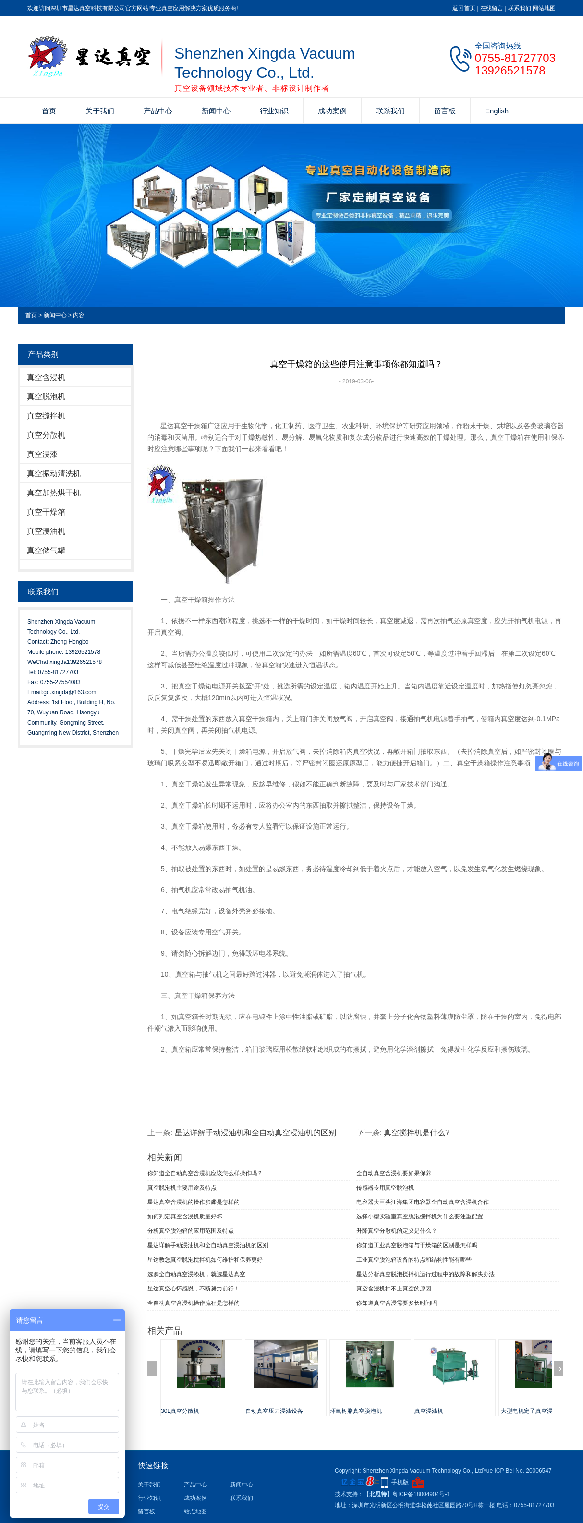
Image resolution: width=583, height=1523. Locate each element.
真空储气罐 (46, 550)
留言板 (445, 111)
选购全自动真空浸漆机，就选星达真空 (196, 1274)
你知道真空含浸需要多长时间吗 (396, 1303)
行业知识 (274, 111)
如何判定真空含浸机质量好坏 (184, 1216)
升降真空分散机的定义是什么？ (396, 1231)
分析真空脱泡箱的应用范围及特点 (190, 1231)
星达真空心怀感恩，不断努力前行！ (193, 1288)
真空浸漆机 (428, 1411)
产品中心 (158, 111)
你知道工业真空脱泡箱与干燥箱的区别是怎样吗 (416, 1245)
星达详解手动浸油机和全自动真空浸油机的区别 (255, 1133)
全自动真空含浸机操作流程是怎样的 (193, 1303)
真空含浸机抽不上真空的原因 (393, 1288)
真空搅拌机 (46, 416)
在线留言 (491, 8)
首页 (49, 111)
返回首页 (463, 8)
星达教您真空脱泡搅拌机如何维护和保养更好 (205, 1259)
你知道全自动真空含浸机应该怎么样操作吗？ (205, 1173)
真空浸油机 (46, 531)
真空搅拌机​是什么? (416, 1133)
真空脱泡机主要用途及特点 (182, 1187)
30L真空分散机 (180, 1411)
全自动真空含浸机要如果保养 (393, 1173)
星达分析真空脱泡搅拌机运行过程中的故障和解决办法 (425, 1274)
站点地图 (195, 1511)
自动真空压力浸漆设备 (274, 1411)
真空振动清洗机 (54, 473)
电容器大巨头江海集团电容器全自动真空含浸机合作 (422, 1202)
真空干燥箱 (46, 512)
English (497, 111)
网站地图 (544, 8)
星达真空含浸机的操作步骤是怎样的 (193, 1202)
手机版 (400, 1482)
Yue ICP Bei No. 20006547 (517, 1470)
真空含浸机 (46, 377)
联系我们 (519, 8)
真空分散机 (46, 435)
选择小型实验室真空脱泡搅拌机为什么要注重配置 (419, 1216)
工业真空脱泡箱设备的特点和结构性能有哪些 (414, 1259)
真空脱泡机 (46, 397)
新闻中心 (216, 111)
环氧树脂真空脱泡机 (356, 1411)
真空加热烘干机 (54, 493)
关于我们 (99, 111)
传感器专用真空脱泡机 (385, 1187)
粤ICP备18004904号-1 (421, 1494)
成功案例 (332, 111)
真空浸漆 (42, 454)
